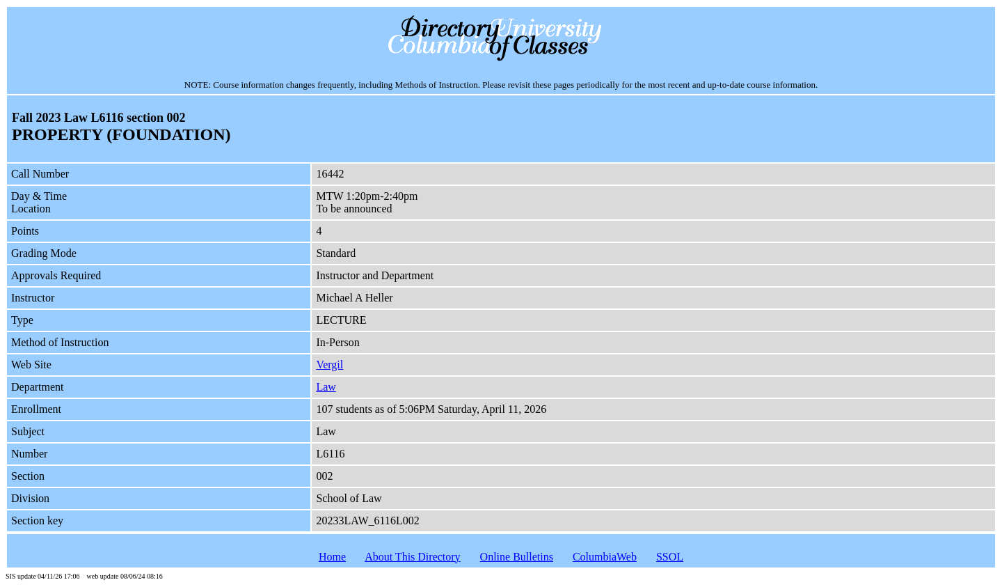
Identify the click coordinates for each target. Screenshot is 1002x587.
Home (332, 557)
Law (325, 387)
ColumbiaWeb (605, 557)
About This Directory (412, 557)
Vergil (329, 364)
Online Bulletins (516, 557)
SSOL (669, 557)
